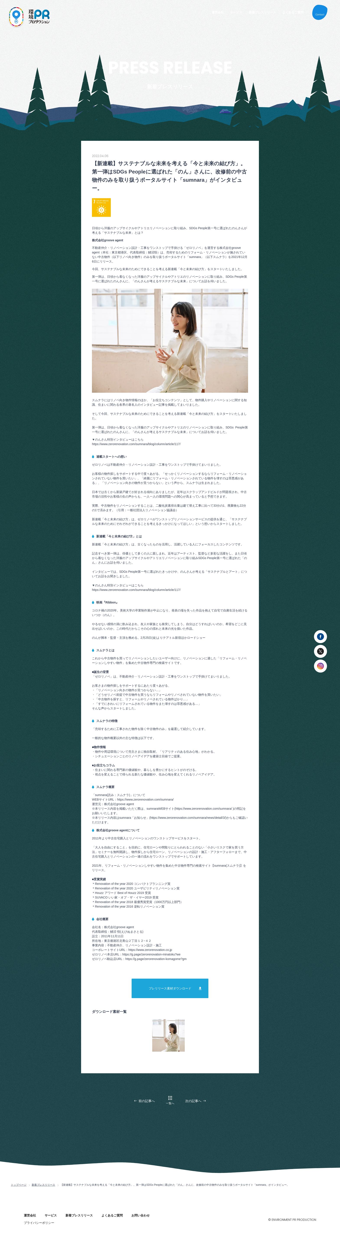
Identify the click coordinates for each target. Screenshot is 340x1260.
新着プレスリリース (262, 12)
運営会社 (218, 12)
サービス (236, 12)
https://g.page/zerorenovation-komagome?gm (156, 959)
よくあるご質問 (293, 12)
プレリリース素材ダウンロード (170, 988)
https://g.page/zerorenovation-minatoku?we (151, 954)
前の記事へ (147, 1101)
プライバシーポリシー (39, 1222)
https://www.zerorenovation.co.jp (150, 950)
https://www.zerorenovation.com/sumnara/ (145, 799)
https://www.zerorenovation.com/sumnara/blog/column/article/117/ (136, 444)
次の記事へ (193, 1101)
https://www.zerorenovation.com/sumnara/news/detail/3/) (188, 817)
